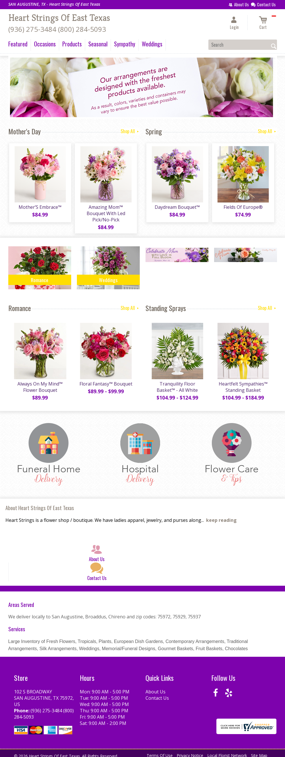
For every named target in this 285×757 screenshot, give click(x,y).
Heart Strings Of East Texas (59, 17)
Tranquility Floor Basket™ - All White (177, 382)
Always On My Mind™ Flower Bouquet (39, 382)
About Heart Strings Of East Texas (39, 503)
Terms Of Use (160, 751)
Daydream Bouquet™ (177, 208)
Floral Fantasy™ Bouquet (105, 379)
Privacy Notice (190, 751)
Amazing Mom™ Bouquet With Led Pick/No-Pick (105, 211)
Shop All (130, 131)
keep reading (221, 516)
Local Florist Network (227, 751)
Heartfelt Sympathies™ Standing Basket (242, 382)
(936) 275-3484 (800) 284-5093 (57, 29)
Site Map (259, 751)
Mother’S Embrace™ (39, 208)
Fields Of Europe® (242, 208)
